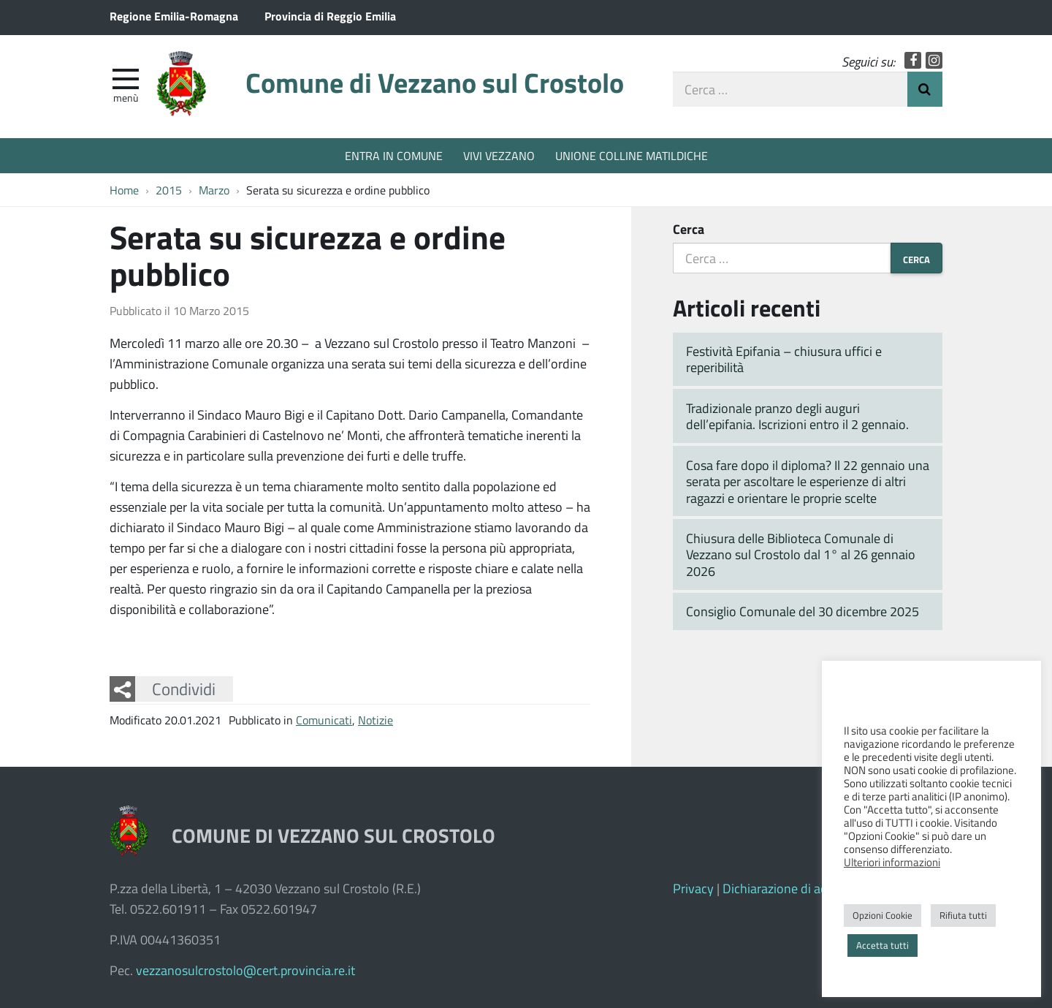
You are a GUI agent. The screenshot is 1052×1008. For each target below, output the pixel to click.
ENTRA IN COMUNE (394, 155)
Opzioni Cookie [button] (882, 915)
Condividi (184, 688)
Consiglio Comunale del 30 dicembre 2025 (802, 611)
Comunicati (324, 719)
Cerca (688, 228)
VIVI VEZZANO (499, 155)
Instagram (934, 60)
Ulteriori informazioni (892, 861)
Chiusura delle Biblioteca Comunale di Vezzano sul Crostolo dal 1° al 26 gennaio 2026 (800, 554)
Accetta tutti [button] (882, 945)
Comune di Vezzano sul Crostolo (434, 82)
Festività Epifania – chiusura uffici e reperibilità (784, 359)
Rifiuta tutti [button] (963, 915)
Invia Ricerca (924, 89)
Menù (125, 97)
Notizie (375, 719)
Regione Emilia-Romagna (174, 15)
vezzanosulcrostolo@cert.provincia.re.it (245, 970)
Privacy (693, 888)
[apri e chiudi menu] (125, 77)
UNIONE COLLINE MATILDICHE (631, 155)
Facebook (912, 60)
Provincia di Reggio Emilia (330, 15)
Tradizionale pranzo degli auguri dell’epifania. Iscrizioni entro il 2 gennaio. (797, 416)
